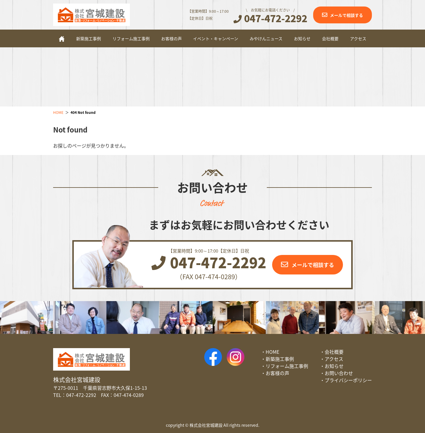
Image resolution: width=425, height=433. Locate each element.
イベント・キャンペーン (215, 38)
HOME (272, 351)
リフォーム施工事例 (131, 38)
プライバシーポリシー (348, 380)
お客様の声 (171, 38)
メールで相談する (346, 15)
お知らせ (302, 38)
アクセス (358, 38)
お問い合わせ (339, 373)
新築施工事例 (88, 38)
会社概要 (330, 38)
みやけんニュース (266, 38)
